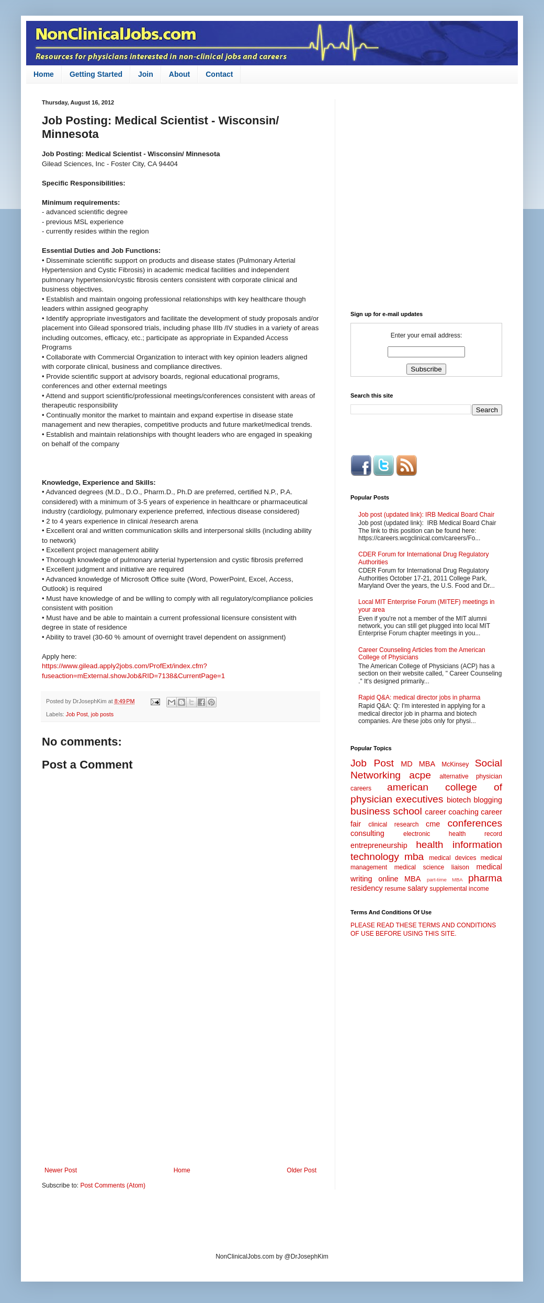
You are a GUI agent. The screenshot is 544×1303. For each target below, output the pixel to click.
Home (43, 74)
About (179, 74)
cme (433, 824)
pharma (485, 877)
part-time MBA (445, 879)
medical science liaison (431, 867)
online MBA (399, 879)
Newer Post (60, 1170)
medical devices (452, 858)
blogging (488, 800)
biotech (459, 800)
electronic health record (452, 833)
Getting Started (96, 74)
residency (366, 888)
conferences (474, 823)
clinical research (393, 824)
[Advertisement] (180, 1080)
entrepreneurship (378, 845)
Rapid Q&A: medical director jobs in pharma (419, 697)
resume (395, 888)
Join (145, 74)
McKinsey (455, 764)
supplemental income (459, 888)
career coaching (452, 812)
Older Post (301, 1170)
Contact (219, 74)
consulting (367, 833)
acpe (420, 775)
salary (417, 888)
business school (386, 811)
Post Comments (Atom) (112, 1185)
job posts (102, 714)
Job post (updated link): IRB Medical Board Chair (426, 514)
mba (414, 856)
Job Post (77, 714)
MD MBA (418, 764)
